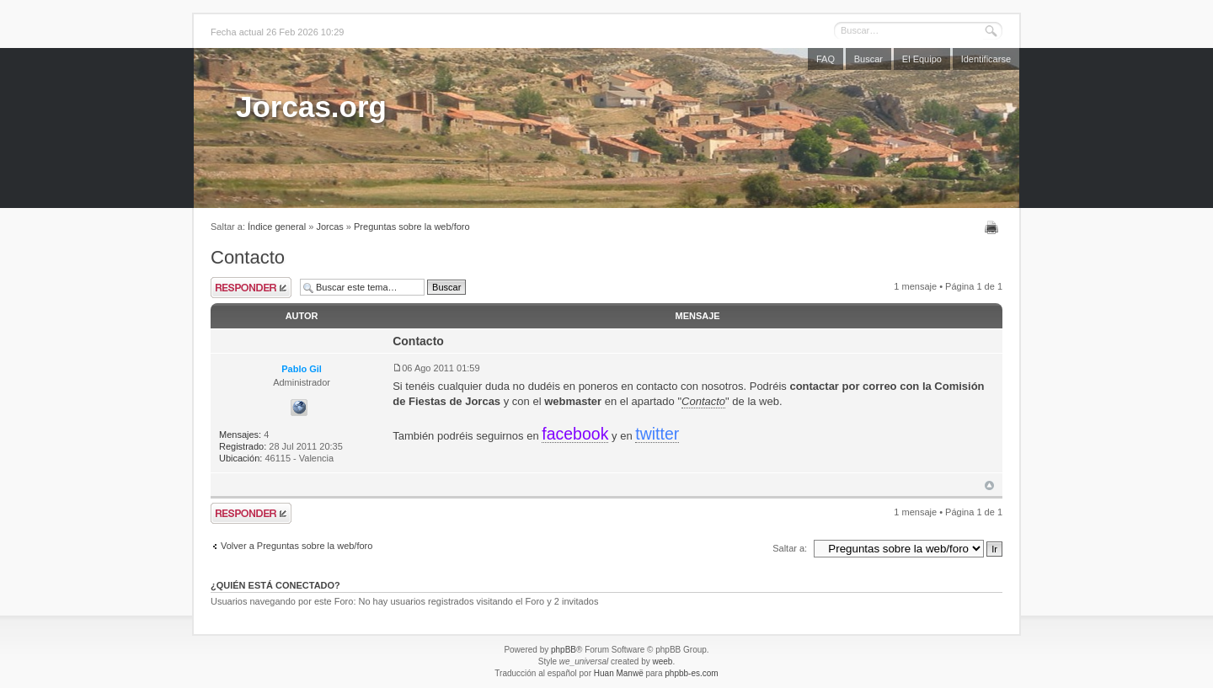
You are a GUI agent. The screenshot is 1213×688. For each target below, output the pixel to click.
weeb (662, 661)
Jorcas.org (311, 106)
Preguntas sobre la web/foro (412, 226)
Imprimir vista (993, 227)
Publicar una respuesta (251, 287)
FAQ (825, 59)
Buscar (868, 59)
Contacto (248, 257)
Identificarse (986, 59)
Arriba (989, 485)
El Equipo (922, 59)
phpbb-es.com (691, 673)
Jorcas (329, 226)
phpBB (563, 649)
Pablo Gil (301, 369)
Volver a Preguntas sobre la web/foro (296, 546)
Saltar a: (789, 548)
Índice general (277, 226)
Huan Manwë (619, 673)
